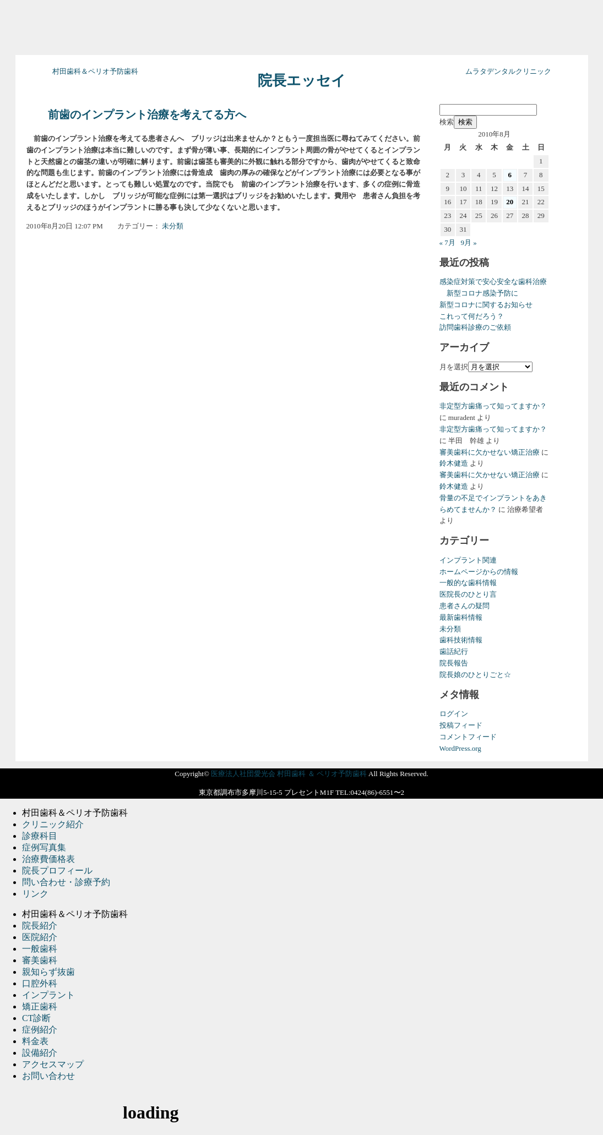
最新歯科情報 (460, 617)
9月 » (469, 242)
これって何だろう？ (471, 316)
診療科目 (39, 836)
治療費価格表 (48, 859)
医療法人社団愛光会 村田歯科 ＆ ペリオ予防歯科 (289, 774)
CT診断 (36, 1018)
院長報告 (453, 663)
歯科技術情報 (460, 640)
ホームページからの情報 (478, 572)
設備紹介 (39, 1052)
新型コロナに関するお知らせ (486, 305)
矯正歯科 (39, 1006)
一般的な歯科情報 (468, 583)
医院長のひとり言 (468, 594)
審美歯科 (39, 960)
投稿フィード (460, 725)
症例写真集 (44, 847)
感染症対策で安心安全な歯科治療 (493, 281)
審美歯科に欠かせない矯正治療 (489, 452)
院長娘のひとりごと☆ (475, 674)
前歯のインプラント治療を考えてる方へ (147, 115)
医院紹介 (39, 937)
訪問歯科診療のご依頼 (475, 327)
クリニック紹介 (53, 824)
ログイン (453, 714)
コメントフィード (468, 737)
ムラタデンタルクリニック (508, 71)
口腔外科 (39, 983)
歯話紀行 (453, 651)
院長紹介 (39, 925)
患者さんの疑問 (464, 606)
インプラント (48, 995)
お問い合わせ (48, 1076)
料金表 (35, 1041)
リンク (35, 893)
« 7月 (447, 242)
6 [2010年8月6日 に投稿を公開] (510, 175)
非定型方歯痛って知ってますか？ (493, 406)
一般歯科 (39, 948)
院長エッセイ (302, 81)
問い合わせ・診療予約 (66, 882)
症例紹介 (39, 1029)
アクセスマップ (53, 1064)
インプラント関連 (468, 560)
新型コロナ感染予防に (478, 293)
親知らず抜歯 (48, 971)
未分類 (172, 226)
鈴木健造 (453, 463)
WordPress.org (460, 748)
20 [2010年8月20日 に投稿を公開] (509, 202)
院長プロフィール (57, 870)
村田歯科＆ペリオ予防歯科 (95, 71)
